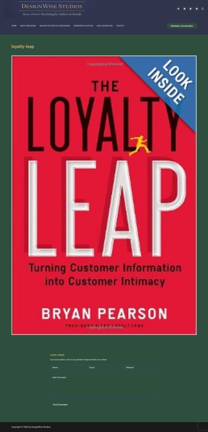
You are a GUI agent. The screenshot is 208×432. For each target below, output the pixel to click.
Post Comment (60, 404)
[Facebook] (178, 9)
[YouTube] (197, 9)
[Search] (203, 9)
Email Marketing (105, 26)
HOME (14, 26)
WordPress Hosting (83, 26)
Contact (120, 26)
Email (92, 367)
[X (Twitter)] (185, 9)
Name (56, 367)
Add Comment (60, 377)
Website (130, 367)
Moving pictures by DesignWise (55, 26)
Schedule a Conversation (182, 26)
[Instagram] (191, 9)
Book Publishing (28, 26)
